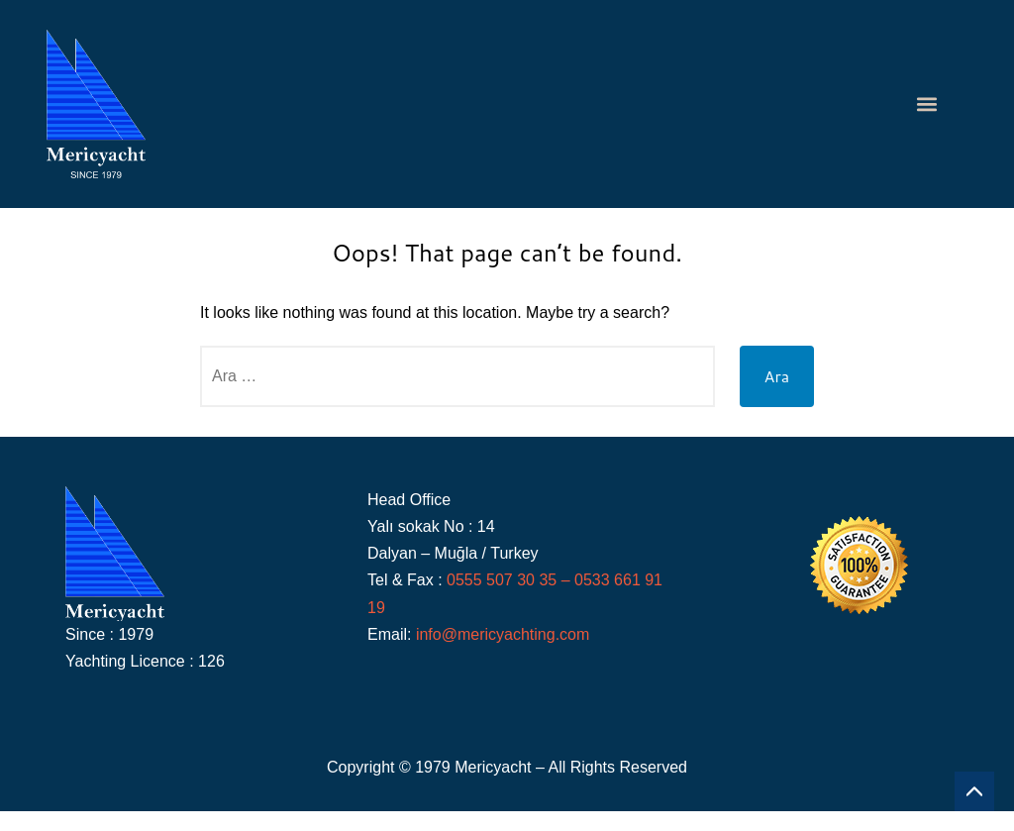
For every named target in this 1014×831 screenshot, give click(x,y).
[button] (927, 104)
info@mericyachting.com (502, 634)
